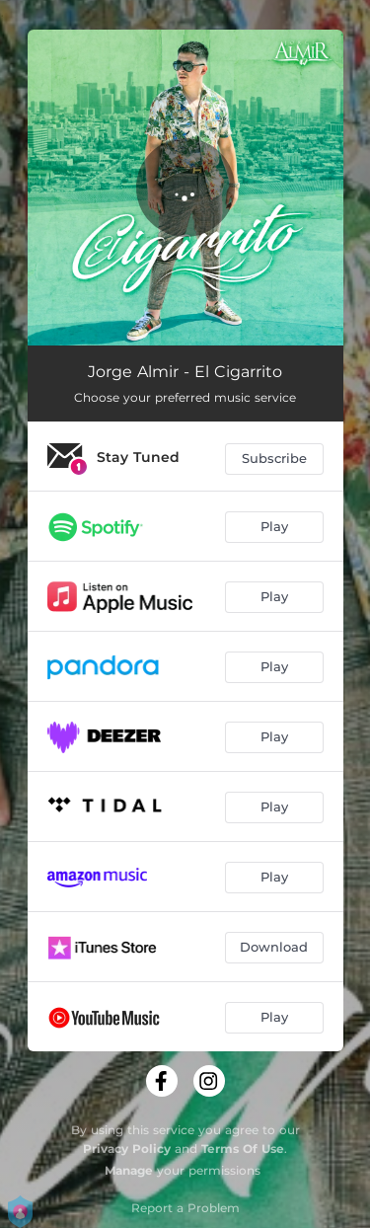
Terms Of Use (242, 1148)
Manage (129, 1170)
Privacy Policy (127, 1148)
